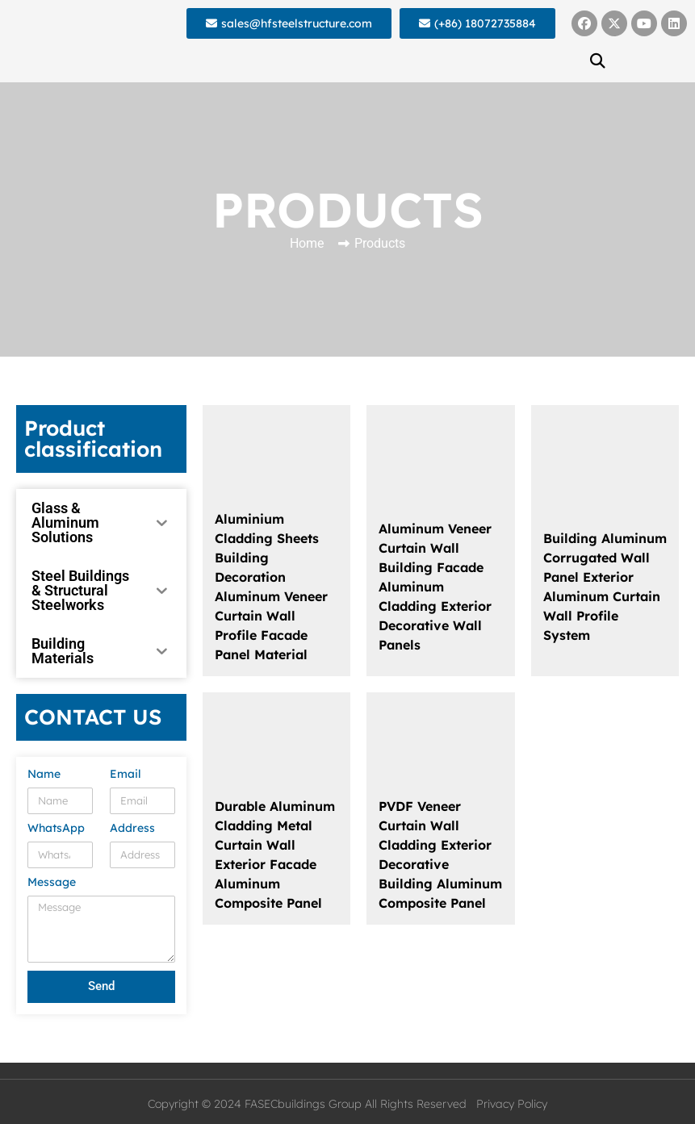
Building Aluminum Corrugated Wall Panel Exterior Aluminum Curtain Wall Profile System (605, 586)
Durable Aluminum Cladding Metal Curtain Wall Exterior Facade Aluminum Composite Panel (275, 854)
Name (44, 774)
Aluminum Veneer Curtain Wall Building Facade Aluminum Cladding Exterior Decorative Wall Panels (435, 586)
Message (51, 882)
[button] (598, 60)
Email (125, 774)
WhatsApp (56, 828)
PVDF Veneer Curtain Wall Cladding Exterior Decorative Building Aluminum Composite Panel (440, 854)
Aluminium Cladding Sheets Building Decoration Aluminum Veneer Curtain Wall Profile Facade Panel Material (271, 586)
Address (132, 828)
